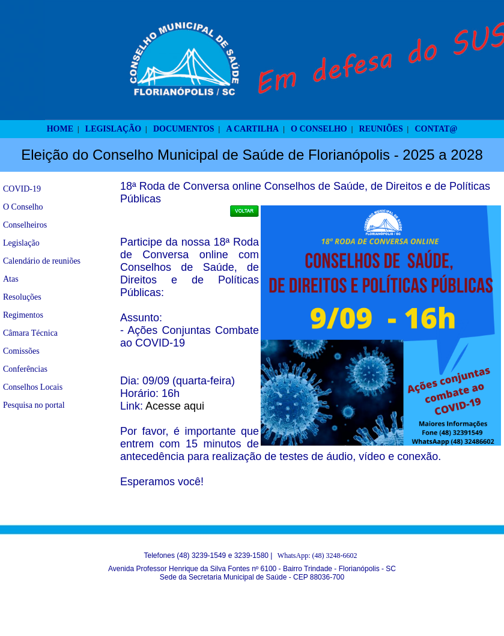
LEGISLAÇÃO (113, 128)
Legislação (21, 242)
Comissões (21, 351)
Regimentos (23, 315)
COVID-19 (22, 188)
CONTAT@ (436, 128)
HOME (60, 128)
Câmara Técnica (30, 333)
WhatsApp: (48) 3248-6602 (317, 555)
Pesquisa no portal (34, 405)
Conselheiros (25, 224)
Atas (11, 278)
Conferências (25, 369)
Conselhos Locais (32, 387)
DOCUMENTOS (183, 128)
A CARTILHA (252, 128)
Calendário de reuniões (41, 260)
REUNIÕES (381, 128)
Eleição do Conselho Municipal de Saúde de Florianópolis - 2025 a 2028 (252, 155)
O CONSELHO (319, 128)
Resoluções (22, 296)
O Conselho (23, 206)
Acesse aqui (174, 406)
